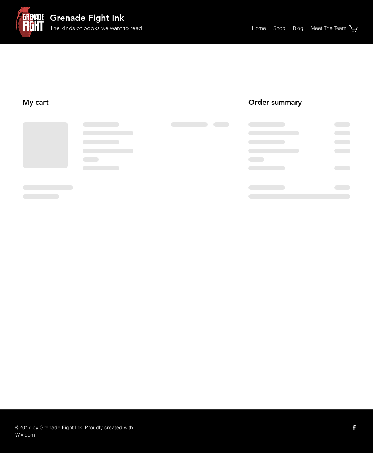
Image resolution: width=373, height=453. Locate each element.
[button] (353, 28)
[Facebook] (354, 427)
